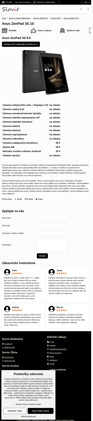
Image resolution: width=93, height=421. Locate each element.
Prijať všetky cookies (40, 411)
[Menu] (88, 9)
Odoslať (42, 256)
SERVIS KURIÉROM (58, 370)
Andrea (15, 307)
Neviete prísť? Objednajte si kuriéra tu (21, 44)
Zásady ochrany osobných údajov (28, 404)
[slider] (17, 273)
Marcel (60, 307)
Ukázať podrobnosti (28, 416)
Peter (14, 270)
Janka (59, 270)
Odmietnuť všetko (15, 411)
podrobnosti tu (46, 391)
